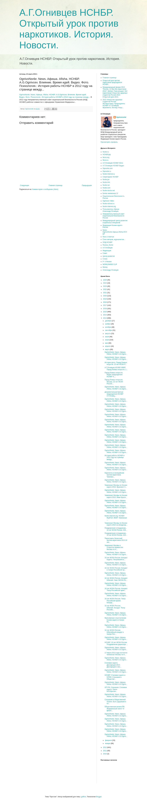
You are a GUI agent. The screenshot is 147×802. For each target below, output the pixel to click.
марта (107, 349)
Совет (105, 253)
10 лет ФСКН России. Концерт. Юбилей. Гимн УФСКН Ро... (116, 579)
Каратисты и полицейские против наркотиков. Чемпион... (114, 475)
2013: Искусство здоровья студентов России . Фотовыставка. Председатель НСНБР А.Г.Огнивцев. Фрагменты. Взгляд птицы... (114, 104)
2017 (105, 305)
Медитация (107, 251)
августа (108, 334)
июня (107, 340)
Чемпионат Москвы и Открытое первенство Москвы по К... (114, 547)
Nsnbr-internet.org (109, 206)
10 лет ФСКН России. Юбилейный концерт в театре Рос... (114, 632)
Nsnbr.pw (106, 180)
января (108, 743)
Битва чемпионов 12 (110, 193)
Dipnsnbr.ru (107, 171)
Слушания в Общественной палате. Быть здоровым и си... (115, 701)
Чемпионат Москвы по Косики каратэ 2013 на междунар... (116, 524)
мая (106, 343)
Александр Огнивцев (111, 270)
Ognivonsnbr (121, 117)
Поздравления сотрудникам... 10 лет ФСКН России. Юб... (116, 529)
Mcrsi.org (106, 157)
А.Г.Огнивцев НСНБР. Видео (113, 166)
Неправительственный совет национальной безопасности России (113, 216)
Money (105, 267)
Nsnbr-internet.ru (109, 174)
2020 (105, 296)
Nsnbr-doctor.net (109, 191)
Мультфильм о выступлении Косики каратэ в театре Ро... (115, 620)
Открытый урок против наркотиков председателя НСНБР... (112, 82)
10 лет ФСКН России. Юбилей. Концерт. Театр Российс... (115, 608)
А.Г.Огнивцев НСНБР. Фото (113, 163)
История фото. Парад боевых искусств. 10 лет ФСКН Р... (116, 363)
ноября (108, 324)
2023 (105, 286)
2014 (105, 315)
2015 (105, 312)
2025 (105, 280)
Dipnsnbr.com (108, 168)
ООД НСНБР (107, 242)
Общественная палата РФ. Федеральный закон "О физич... (115, 709)
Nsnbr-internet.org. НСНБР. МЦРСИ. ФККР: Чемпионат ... (116, 518)
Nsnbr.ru (106, 152)
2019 (105, 299)
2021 (105, 293)
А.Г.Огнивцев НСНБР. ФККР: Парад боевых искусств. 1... (116, 368)
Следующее (24, 185)
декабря (108, 321)
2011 (105, 751)
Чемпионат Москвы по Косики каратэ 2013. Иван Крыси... (116, 496)
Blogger (99, 797)
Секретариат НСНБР (110, 177)
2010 (105, 754)
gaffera (83, 797)
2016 (105, 309)
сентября (108, 330)
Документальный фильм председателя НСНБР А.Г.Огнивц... (114, 394)
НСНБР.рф (107, 155)
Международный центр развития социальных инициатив (115, 221)
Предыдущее (87, 185)
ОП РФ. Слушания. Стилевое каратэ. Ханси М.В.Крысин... (116, 689)
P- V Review (107, 262)
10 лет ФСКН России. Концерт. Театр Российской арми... (116, 589)
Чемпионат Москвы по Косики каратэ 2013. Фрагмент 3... (116, 486)
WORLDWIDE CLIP (110, 264)
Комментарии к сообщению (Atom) (45, 189)
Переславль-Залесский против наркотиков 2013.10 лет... (116, 540)
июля (107, 337)
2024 (105, 283)
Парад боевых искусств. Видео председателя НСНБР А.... (114, 375)
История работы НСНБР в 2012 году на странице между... (114, 457)
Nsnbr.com (106, 188)
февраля (108, 740)
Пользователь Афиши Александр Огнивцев (111, 210)
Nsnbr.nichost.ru (108, 204)
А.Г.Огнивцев (108, 248)
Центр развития (109, 256)
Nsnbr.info (106, 182)
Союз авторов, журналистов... (114, 239)
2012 (105, 747)
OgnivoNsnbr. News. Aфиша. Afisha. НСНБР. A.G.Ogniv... (116, 353)
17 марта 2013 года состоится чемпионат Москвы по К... (116, 654)
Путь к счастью (108, 237)
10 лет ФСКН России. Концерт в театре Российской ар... (116, 569)
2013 (105, 318)
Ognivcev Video (108, 201)
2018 (105, 302)
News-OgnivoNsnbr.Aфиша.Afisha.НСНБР (115, 232)
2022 (105, 289)
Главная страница (55, 185)
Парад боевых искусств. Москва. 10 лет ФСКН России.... (114, 382)
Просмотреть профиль (109, 142)
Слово (105, 259)
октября (108, 327)
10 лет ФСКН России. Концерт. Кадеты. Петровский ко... (116, 559)
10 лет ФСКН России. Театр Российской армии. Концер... (115, 601)
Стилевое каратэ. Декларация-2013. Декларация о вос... (113, 665)
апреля (108, 346)
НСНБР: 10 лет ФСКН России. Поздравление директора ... (116, 643)
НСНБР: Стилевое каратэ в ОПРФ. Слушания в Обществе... (115, 677)
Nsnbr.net (106, 185)
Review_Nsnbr (108, 245)
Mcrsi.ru (106, 160)
